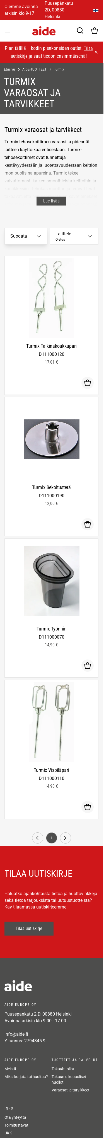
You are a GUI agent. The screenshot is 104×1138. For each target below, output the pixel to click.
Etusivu (9, 69)
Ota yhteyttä (15, 1117)
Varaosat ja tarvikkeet (71, 1090)
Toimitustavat (16, 1125)
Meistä (10, 1069)
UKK (8, 1133)
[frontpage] (51, 985)
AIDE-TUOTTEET (34, 69)
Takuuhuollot (63, 1069)
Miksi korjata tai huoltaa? (26, 1076)
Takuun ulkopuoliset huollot (69, 1079)
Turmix (59, 69)
